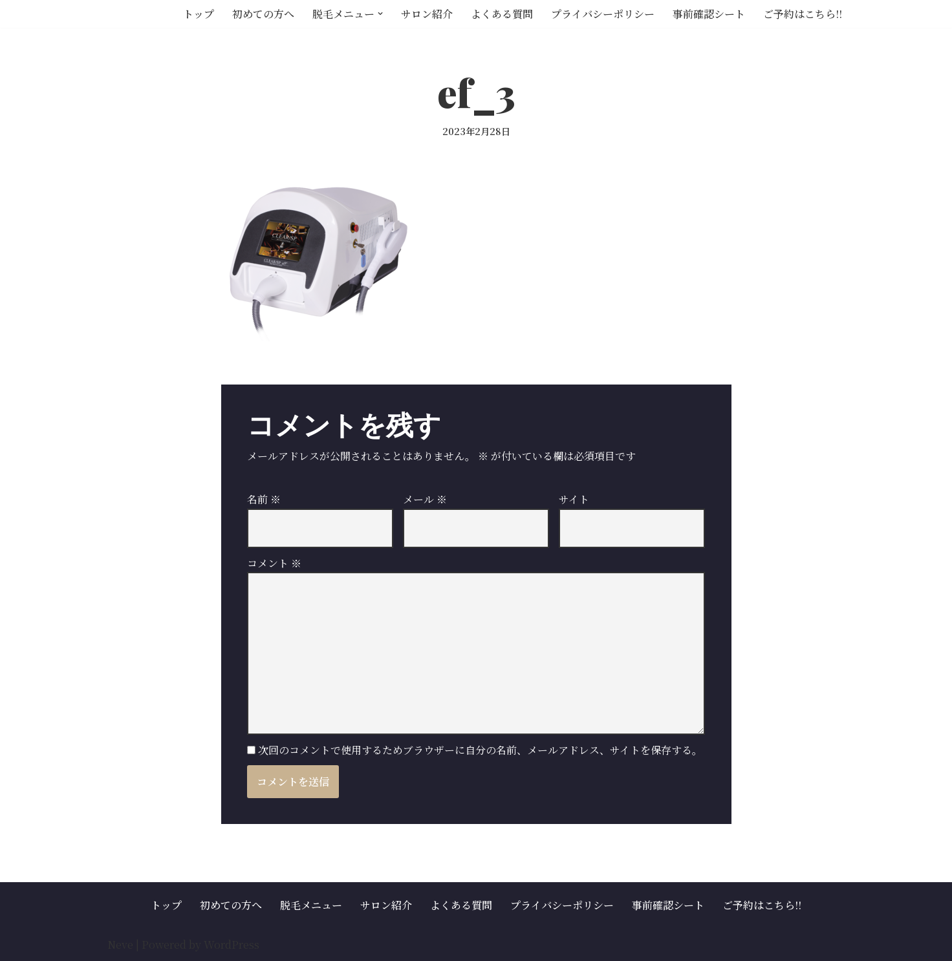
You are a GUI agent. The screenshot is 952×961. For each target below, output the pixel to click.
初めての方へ (263, 13)
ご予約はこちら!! (802, 13)
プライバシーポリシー (602, 13)
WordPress (231, 944)
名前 (264, 499)
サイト (574, 499)
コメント (274, 563)
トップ (198, 13)
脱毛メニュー (311, 905)
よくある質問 (502, 13)
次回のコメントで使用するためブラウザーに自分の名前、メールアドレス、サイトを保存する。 (480, 750)
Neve (120, 944)
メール (425, 499)
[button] (380, 13)
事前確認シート (709, 13)
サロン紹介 (427, 13)
